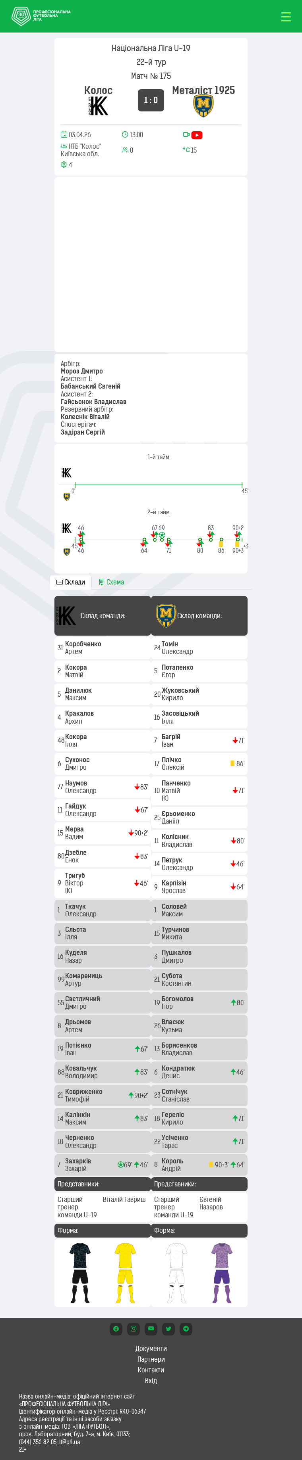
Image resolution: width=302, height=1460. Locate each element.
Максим (76, 698)
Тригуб (76, 875)
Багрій (172, 737)
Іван (71, 1053)
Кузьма (173, 1030)
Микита (173, 937)
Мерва (75, 829)
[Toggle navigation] (286, 16)
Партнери (151, 1359)
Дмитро (76, 767)
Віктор (75, 883)
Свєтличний (83, 999)
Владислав (178, 845)
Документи (151, 1349)
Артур (74, 983)
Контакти (151, 1370)
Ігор (168, 1006)
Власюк (174, 1022)
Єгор (169, 675)
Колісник (176, 837)
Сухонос (78, 760)
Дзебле (76, 852)
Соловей (175, 906)
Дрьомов (79, 1022)
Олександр (81, 791)
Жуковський (181, 690)
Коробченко (84, 644)
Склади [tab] (70, 582)
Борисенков (180, 1045)
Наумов (77, 783)
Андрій (172, 1169)
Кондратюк (179, 1068)
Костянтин (177, 983)
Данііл (171, 821)
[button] (81, 533)
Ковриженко (84, 1092)
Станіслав (176, 1099)
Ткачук (76, 906)
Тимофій (78, 1099)
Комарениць (84, 976)
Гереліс (174, 1115)
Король (173, 1161)
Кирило (173, 698)
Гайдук (76, 806)
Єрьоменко (179, 814)
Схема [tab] (111, 582)
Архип (74, 721)
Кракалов (80, 713)
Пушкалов (177, 952)
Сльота (76, 929)
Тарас (170, 1146)
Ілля (72, 744)
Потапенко (178, 667)
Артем (74, 651)
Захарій (76, 1169)
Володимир (82, 1076)
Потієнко (79, 1045)
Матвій (75, 675)
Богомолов (178, 999)
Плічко (172, 760)
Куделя (77, 952)
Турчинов (176, 929)
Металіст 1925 (203, 90)
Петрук (173, 860)
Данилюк (79, 690)
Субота (173, 976)
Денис (171, 1076)
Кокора (77, 667)
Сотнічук (175, 1092)
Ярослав (174, 891)
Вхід (151, 1381)
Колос (98, 90)
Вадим (75, 837)
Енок (72, 860)
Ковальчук (82, 1068)
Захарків (79, 1161)
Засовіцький (181, 713)
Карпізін (175, 883)
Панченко (177, 783)
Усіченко (176, 1138)
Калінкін (78, 1115)
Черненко (80, 1138)
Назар (74, 960)
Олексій (174, 767)
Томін (171, 644)
